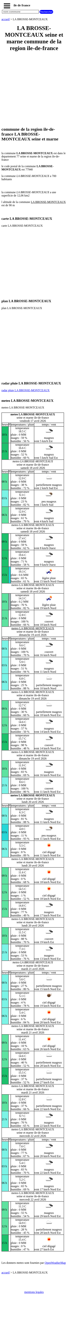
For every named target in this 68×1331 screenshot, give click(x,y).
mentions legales (34, 1292)
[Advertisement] (34, 89)
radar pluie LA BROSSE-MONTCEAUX (25, 390)
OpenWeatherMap (55, 1262)
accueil (5, 19)
